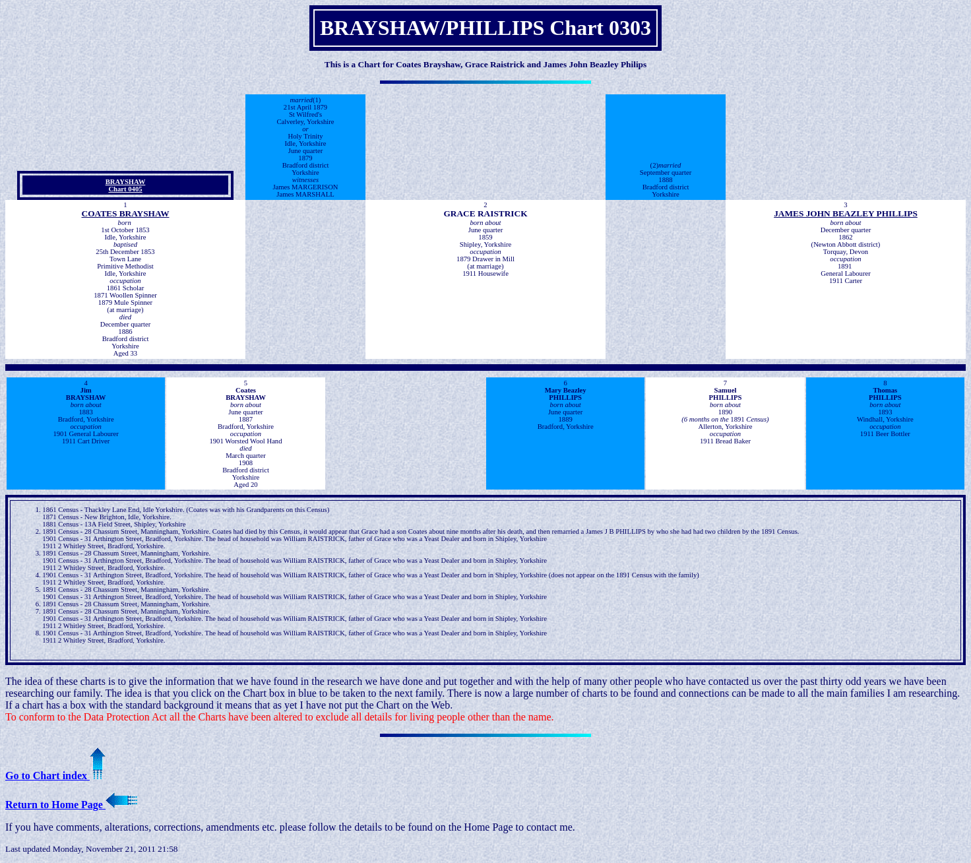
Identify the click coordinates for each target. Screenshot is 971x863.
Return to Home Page (71, 804)
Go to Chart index (55, 775)
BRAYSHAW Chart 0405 (126, 185)
